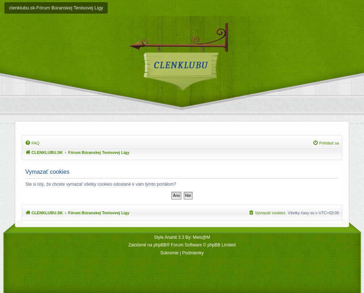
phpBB (159, 244)
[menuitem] (32, 143)
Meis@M (201, 237)
